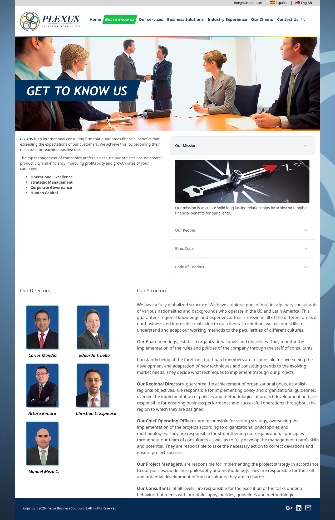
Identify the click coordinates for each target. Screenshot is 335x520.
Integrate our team (248, 3)
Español (281, 3)
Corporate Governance (51, 187)
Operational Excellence (52, 176)
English (306, 3)
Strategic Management (52, 182)
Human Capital (44, 192)
